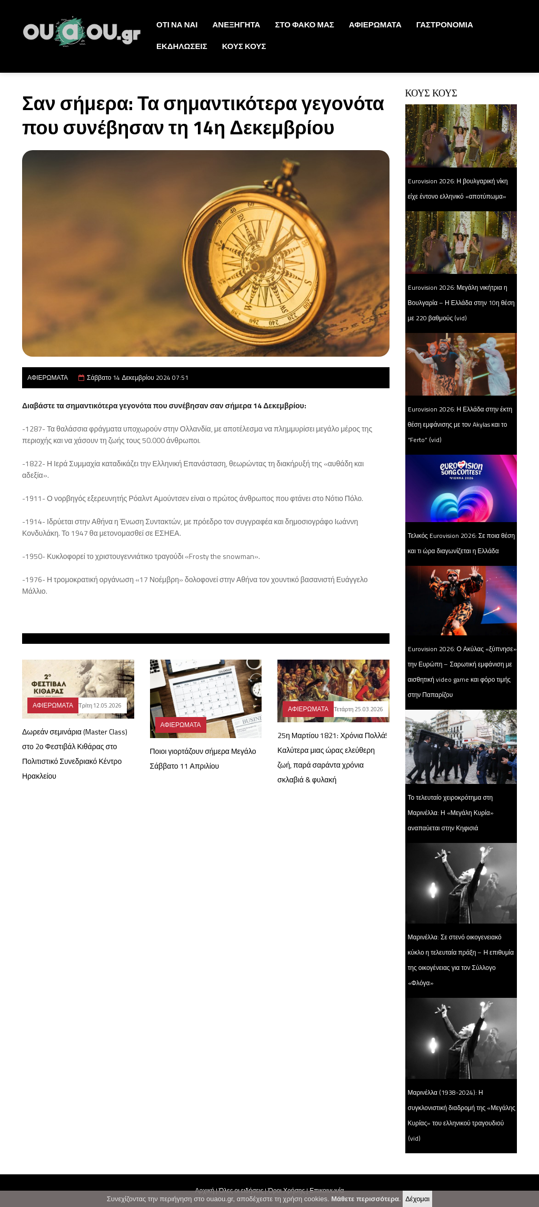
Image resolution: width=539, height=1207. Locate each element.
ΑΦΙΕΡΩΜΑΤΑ (375, 24)
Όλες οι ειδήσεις (241, 1190)
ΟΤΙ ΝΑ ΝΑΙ (177, 24)
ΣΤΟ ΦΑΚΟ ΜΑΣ (304, 24)
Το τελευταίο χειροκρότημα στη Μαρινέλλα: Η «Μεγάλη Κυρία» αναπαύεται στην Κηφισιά (451, 812)
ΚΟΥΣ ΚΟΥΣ (244, 46)
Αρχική (204, 1190)
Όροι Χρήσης (286, 1190)
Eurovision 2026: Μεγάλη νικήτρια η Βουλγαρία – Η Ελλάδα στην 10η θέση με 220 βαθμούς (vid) (461, 302)
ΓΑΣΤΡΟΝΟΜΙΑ (444, 24)
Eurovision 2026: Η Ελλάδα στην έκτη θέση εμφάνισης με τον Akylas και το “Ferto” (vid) (460, 424)
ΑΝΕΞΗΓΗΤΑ (237, 24)
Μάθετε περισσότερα (365, 1201)
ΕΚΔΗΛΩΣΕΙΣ (181, 46)
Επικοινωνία (327, 1190)
